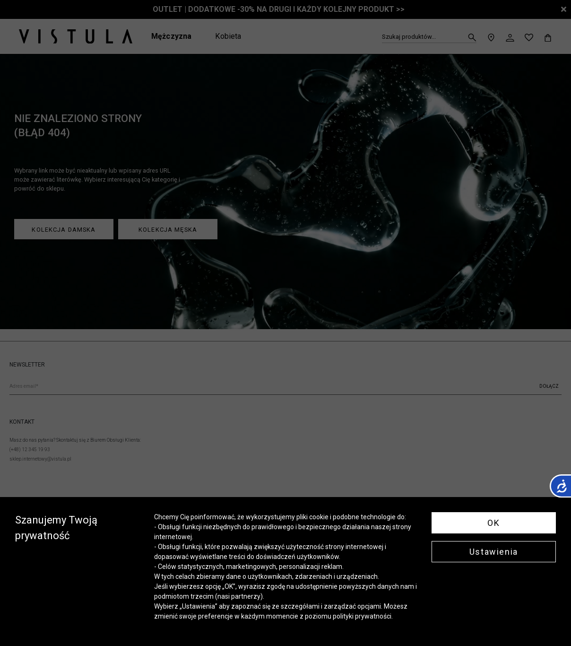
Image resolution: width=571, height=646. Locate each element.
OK (493, 523)
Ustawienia (493, 552)
